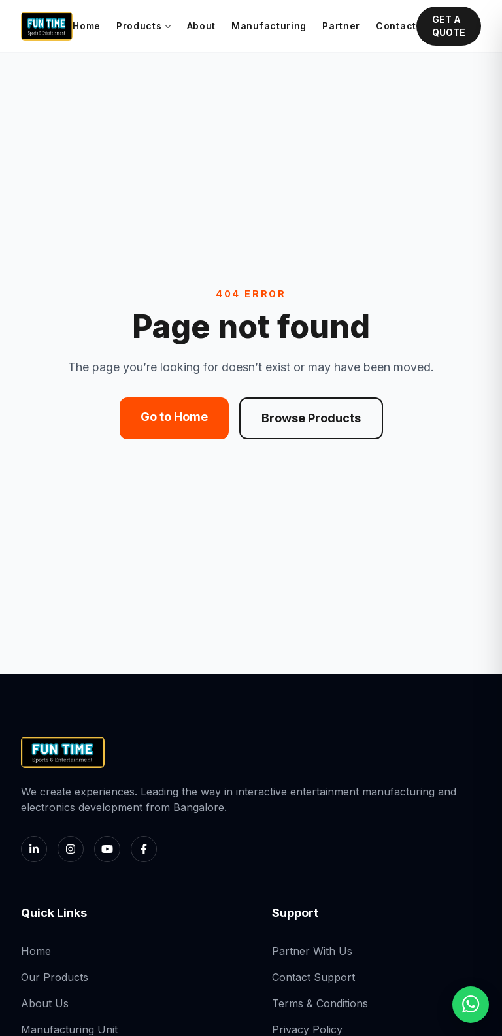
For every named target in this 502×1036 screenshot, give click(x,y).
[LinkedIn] (34, 849)
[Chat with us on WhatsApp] (470, 1004)
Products (143, 26)
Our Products (54, 977)
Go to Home (174, 417)
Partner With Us (312, 951)
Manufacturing (269, 25)
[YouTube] (107, 849)
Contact (396, 25)
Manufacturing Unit (69, 1029)
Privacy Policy (307, 1029)
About (201, 25)
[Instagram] (71, 849)
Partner (341, 25)
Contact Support (313, 977)
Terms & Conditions (320, 1003)
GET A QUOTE (448, 26)
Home (87, 25)
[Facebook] (144, 849)
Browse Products (311, 418)
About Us (45, 1003)
